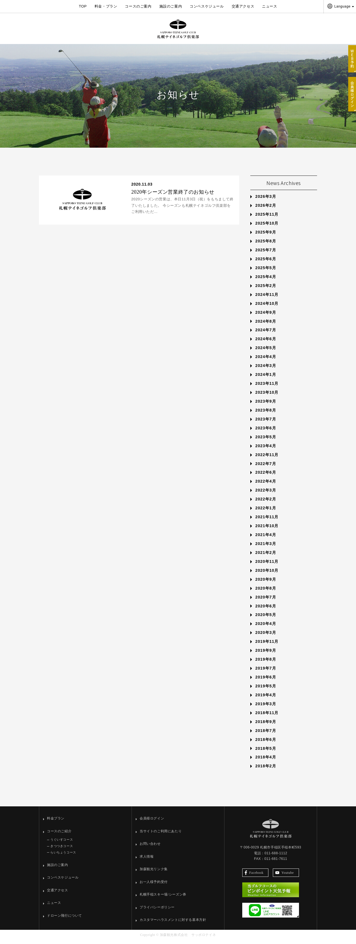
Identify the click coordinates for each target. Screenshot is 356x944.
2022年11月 (267, 458)
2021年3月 (265, 547)
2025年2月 (265, 289)
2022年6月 (265, 476)
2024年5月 (265, 352)
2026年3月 (265, 200)
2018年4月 (265, 761)
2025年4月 (265, 280)
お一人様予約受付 (154, 886)
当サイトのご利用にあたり (161, 835)
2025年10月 (267, 227)
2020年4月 (265, 628)
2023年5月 (265, 441)
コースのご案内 (138, 6)
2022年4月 (265, 485)
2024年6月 (265, 343)
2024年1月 (265, 378)
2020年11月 (267, 565)
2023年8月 (265, 414)
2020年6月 (265, 610)
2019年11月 (267, 645)
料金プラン (56, 822)
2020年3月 (265, 636)
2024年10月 (267, 307)
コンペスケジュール (207, 6)
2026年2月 (265, 209)
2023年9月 (265, 405)
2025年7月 (265, 254)
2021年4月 (265, 538)
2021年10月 (267, 529)
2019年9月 (265, 654)
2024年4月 (265, 361)
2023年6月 (265, 432)
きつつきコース (61, 850)
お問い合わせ (150, 848)
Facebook (254, 877)
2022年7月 (265, 467)
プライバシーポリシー (157, 911)
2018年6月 (265, 743)
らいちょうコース (63, 856)
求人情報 (147, 860)
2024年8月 (265, 325)
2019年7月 (265, 672)
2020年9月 (265, 583)
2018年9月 (265, 725)
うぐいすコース (61, 843)
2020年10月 (267, 574)
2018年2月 (265, 770)
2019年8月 (265, 663)
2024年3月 (265, 370)
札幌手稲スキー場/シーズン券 (163, 899)
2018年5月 (265, 752)
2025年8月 (265, 245)
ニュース (269, 6)
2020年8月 (265, 592)
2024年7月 (265, 334)
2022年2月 (265, 503)
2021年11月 (267, 521)
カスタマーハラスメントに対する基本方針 (173, 924)
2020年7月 (265, 601)
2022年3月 (265, 494)
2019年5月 (265, 690)
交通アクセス (243, 6)
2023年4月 (265, 449)
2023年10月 (267, 396)
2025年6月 (265, 263)
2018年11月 (267, 716)
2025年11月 (267, 218)
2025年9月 (265, 236)
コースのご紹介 (59, 835)
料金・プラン (106, 6)
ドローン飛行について (64, 919)
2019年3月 (265, 707)
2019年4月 (265, 699)
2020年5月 (265, 619)
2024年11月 (267, 298)
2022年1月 (265, 512)
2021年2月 (265, 556)
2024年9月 (265, 316)
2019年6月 (265, 681)
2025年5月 (265, 271)
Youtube (284, 877)
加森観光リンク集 (154, 873)
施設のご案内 (170, 6)
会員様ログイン (152, 822)
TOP (82, 6)
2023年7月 (265, 423)
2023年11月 (267, 387)
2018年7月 (265, 734)
